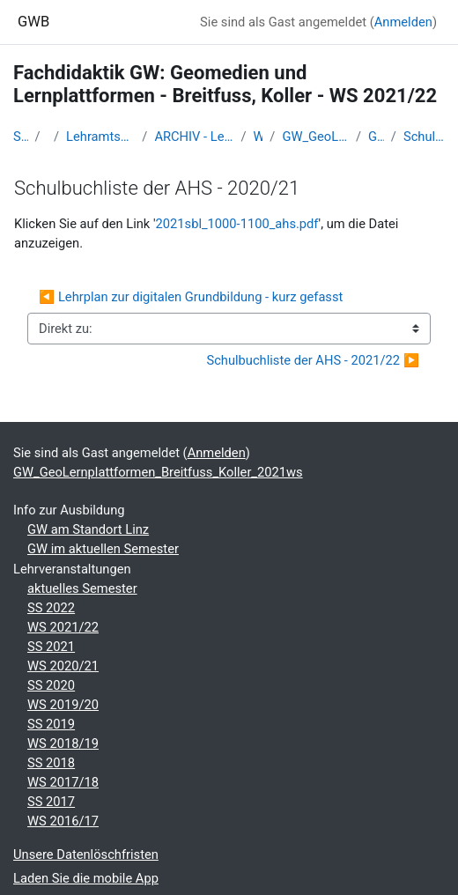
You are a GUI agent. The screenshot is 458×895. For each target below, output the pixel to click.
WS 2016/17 (63, 821)
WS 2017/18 (63, 782)
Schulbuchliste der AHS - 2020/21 (424, 136)
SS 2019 (51, 724)
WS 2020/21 (63, 666)
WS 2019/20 (63, 705)
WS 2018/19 (63, 743)
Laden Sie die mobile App (86, 878)
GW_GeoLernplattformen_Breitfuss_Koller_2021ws (315, 136)
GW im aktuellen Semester (103, 549)
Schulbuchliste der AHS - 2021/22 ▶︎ (312, 360)
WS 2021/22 (258, 136)
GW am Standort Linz (88, 529)
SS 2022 (51, 608)
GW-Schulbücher (376, 136)
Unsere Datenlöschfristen (86, 854)
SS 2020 (51, 685)
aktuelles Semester (82, 588)
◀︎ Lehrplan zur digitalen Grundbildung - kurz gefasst (191, 297)
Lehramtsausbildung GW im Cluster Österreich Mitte (100, 136)
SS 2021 (51, 647)
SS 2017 (51, 802)
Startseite (20, 136)
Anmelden (403, 22)
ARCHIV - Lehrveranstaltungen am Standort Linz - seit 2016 (193, 136)
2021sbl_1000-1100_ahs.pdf (237, 224)
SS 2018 (51, 763)
